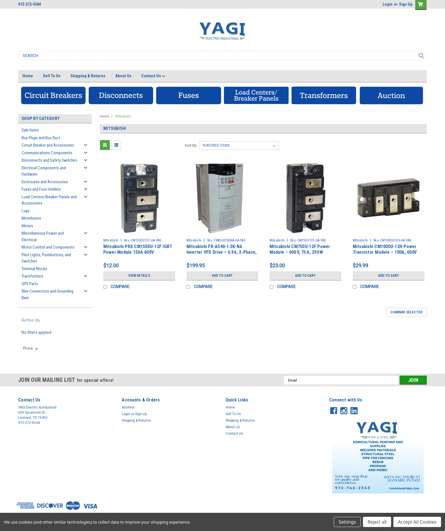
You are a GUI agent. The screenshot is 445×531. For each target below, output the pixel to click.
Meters (27, 225)
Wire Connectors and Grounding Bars (48, 294)
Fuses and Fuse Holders (41, 189)
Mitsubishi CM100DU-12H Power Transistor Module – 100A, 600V (385, 249)
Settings (347, 522)
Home (27, 75)
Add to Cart (222, 275)
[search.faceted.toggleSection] (31, 348)
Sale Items (30, 130)
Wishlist (128, 407)
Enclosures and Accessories (45, 181)
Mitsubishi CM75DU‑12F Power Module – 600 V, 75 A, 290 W (300, 249)
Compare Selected (406, 312)
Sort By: (191, 145)
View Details (139, 275)
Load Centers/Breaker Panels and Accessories (49, 200)
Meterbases (31, 218)
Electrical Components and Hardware (44, 171)
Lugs (26, 210)
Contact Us (153, 76)
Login (387, 4)
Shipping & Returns (87, 75)
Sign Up (405, 4)
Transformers (32, 276)
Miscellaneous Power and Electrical (43, 236)
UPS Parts (30, 283)
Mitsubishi (123, 116)
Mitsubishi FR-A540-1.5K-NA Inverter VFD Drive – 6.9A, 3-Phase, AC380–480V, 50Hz (221, 252)
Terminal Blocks (34, 268)
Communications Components (47, 152)
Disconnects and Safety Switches (49, 160)
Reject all (377, 522)
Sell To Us (51, 75)
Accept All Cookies (417, 522)
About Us (123, 75)
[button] (53, 95)
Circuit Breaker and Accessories (48, 145)
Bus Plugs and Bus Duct (41, 137)
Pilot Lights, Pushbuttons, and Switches (46, 258)
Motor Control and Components (48, 247)
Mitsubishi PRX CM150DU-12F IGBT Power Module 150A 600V (138, 249)
